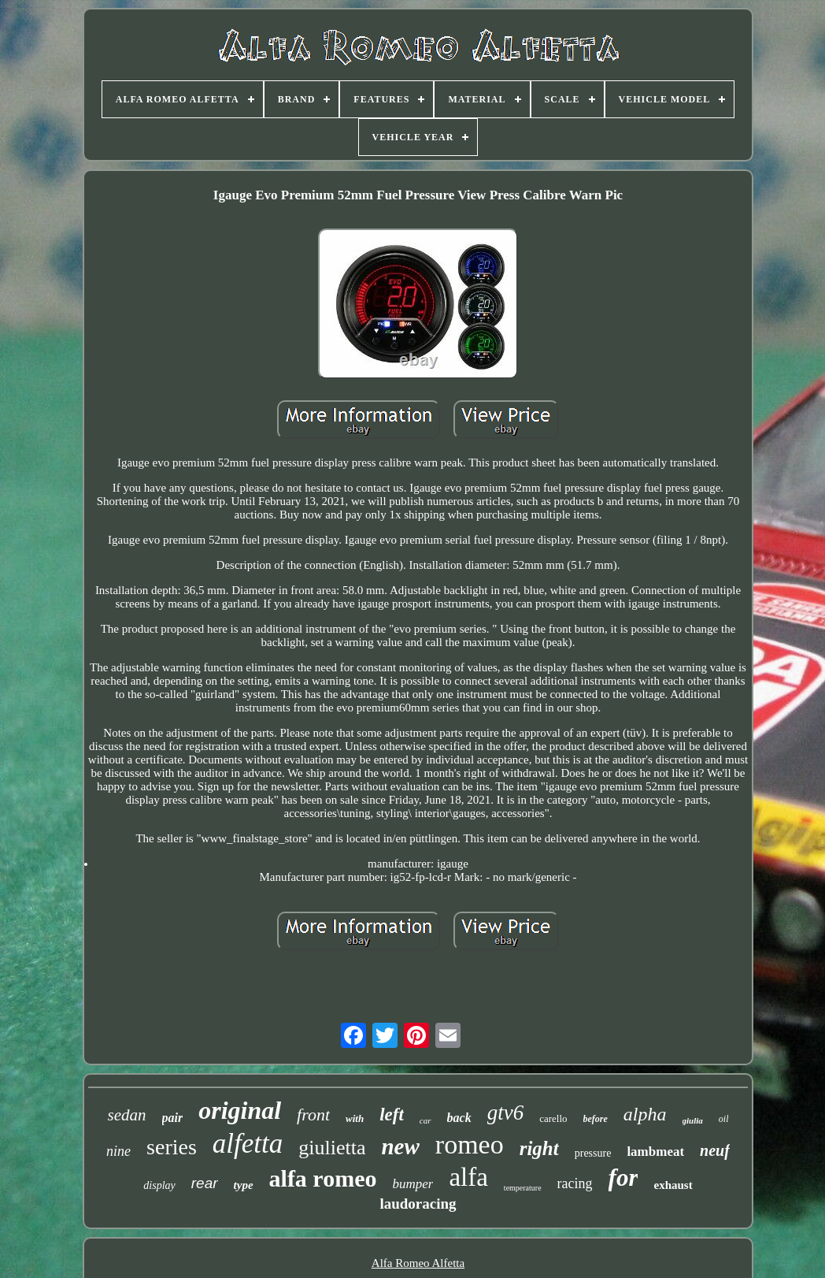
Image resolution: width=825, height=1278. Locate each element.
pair (172, 1117)
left (391, 1114)
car (425, 1120)
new (400, 1146)
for (623, 1177)
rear (204, 1183)
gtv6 (505, 1112)
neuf (715, 1150)
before (595, 1118)
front (313, 1114)
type (243, 1185)
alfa (468, 1177)
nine (118, 1151)
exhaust (672, 1185)
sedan (127, 1114)
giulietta (331, 1147)
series (171, 1147)
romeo (469, 1144)
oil (724, 1118)
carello (553, 1118)
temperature (523, 1187)
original (239, 1110)
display (159, 1185)
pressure (593, 1153)
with (355, 1118)
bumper (412, 1183)
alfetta (248, 1143)
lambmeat (655, 1151)
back (459, 1117)
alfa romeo (323, 1178)
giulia (693, 1120)
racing (575, 1183)
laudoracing (417, 1203)
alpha (645, 1114)
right (539, 1148)
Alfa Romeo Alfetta (418, 1263)
